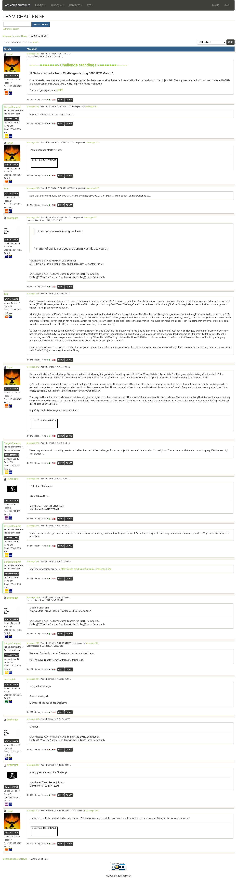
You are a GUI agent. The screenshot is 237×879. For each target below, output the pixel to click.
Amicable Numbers (17, 5)
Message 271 (33, 294)
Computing (57, 5)
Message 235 (33, 188)
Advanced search (11, 29)
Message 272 (33, 367)
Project (40, 5)
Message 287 (33, 643)
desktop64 (9, 679)
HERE (60, 90)
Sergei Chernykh (12, 107)
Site (90, 5)
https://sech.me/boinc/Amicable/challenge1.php (86, 569)
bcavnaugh (12, 218)
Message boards (11, 36)
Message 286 (33, 597)
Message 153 (33, 107)
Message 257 (91, 217)
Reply (61, 100)
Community (75, 5)
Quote (69, 100)
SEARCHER (13, 479)
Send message (11, 76)
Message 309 (33, 765)
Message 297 (33, 679)
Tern (6, 188)
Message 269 (33, 217)
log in (35, 42)
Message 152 (33, 54)
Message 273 (33, 443)
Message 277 (33, 526)
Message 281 (33, 561)
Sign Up (215, 5)
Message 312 (33, 811)
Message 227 (33, 142)
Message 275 (33, 479)
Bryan (10, 54)
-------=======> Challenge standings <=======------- (78, 65)
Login (226, 5)
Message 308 (33, 719)
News (24, 36)
